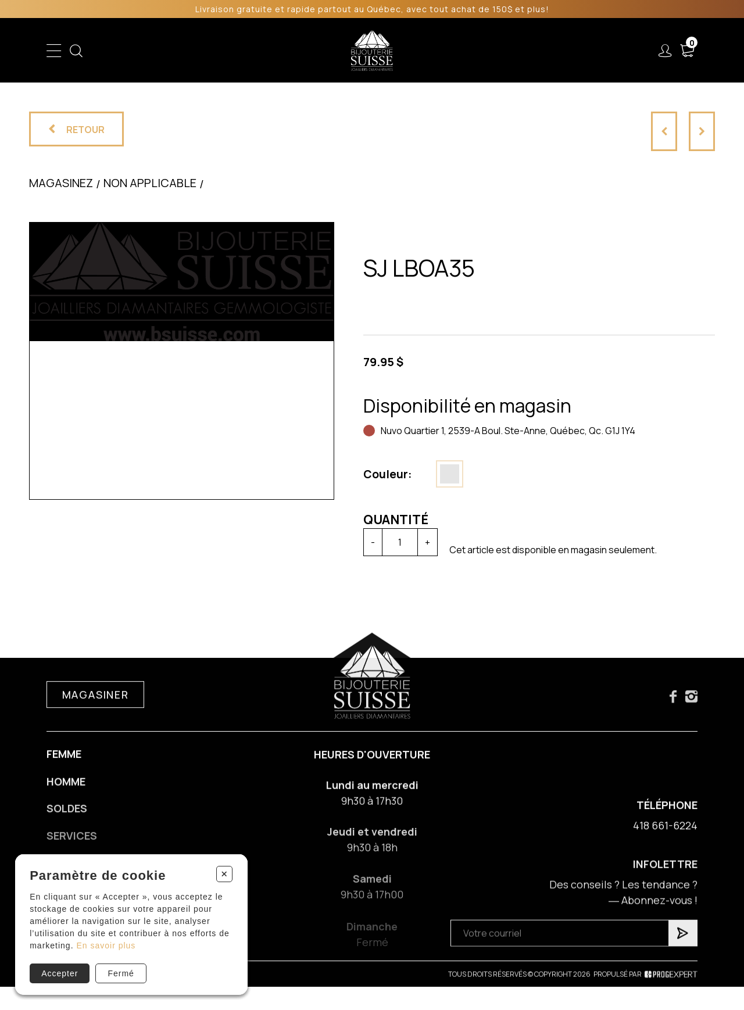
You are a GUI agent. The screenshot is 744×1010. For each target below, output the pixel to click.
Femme (63, 762)
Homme (65, 791)
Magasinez (61, 183)
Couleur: (387, 474)
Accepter (59, 973)
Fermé (121, 973)
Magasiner (95, 703)
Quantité (395, 519)
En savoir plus (105, 945)
